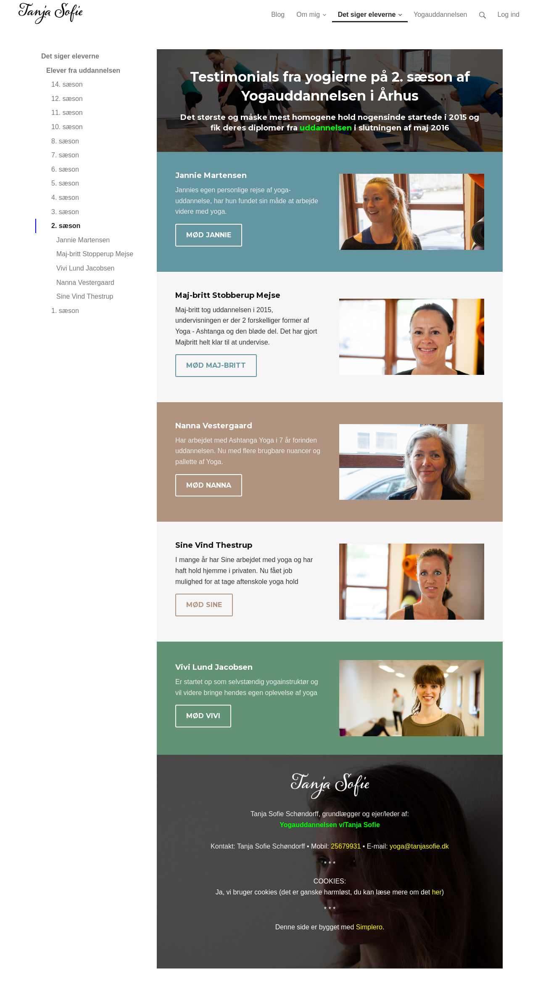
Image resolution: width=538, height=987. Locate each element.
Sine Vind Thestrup (84, 296)
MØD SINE (204, 605)
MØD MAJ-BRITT (216, 365)
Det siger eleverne (70, 56)
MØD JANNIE (208, 235)
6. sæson (65, 169)
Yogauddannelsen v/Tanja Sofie (330, 824)
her (437, 892)
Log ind (509, 14)
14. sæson (67, 84)
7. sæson (65, 155)
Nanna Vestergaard (85, 282)
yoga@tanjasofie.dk (419, 846)
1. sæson (65, 310)
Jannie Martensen (83, 240)
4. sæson (65, 197)
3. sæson (65, 211)
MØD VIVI (203, 716)
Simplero (369, 927)
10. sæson (67, 126)
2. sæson (65, 225)
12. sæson (67, 98)
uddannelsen (326, 128)
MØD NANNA (208, 485)
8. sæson (65, 141)
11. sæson (67, 112)
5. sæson (65, 183)
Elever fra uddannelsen (83, 70)
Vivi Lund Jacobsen (85, 268)
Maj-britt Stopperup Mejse (94, 253)
